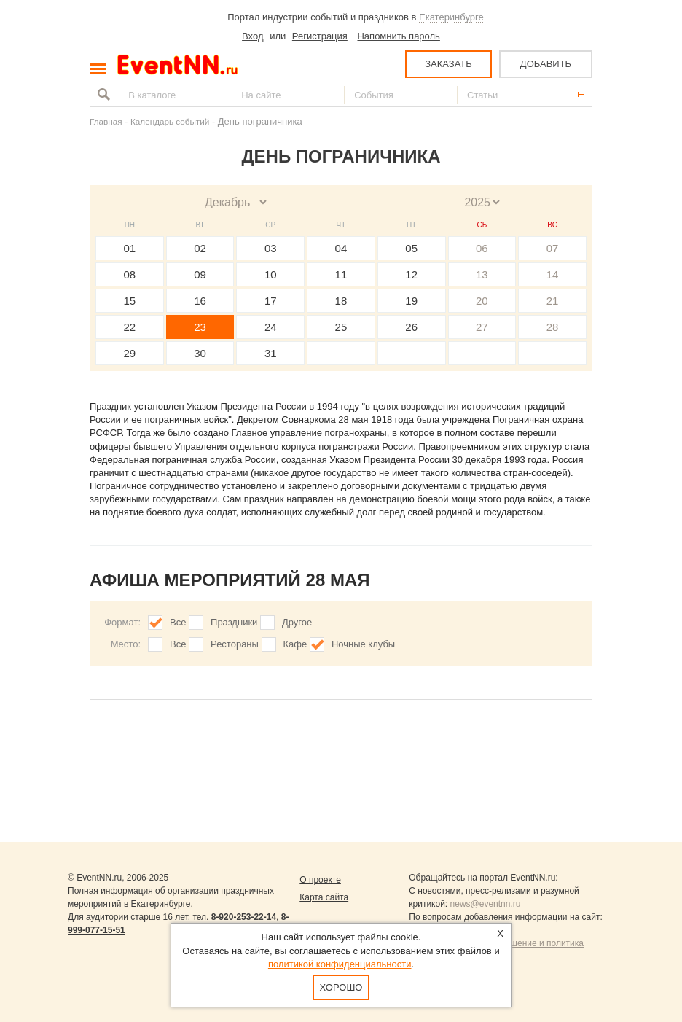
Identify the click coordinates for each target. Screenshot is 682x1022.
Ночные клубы (363, 644)
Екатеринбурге (451, 17)
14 (552, 274)
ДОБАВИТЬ (545, 63)
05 (411, 248)
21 (552, 300)
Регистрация (320, 36)
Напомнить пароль (398, 36)
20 (482, 300)
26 (411, 327)
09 (200, 274)
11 (341, 274)
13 (482, 274)
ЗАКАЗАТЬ (448, 63)
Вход (252, 36)
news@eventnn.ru (485, 904)
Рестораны (235, 644)
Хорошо (341, 987)
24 (270, 327)
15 (130, 300)
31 (270, 353)
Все (178, 622)
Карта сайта (323, 897)
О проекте (320, 880)
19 (411, 300)
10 (270, 274)
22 (130, 327)
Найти (102, 94)
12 (411, 274)
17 (270, 300)
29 (130, 353)
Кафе (295, 644)
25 (341, 327)
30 (200, 353)
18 (341, 300)
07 (552, 248)
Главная (106, 121)
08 (130, 274)
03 (270, 248)
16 (200, 300)
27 (482, 327)
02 (200, 248)
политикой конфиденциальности (340, 964)
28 (552, 327)
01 (130, 248)
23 (200, 327)
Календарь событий (169, 121)
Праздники (234, 622)
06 (482, 248)
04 (341, 248)
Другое (297, 622)
